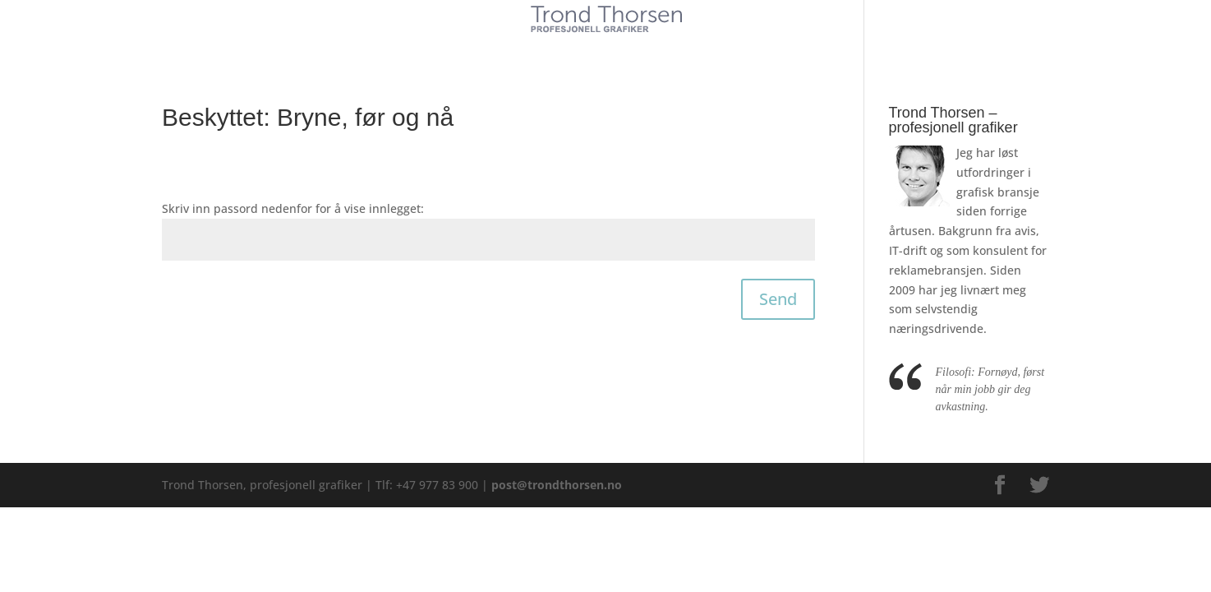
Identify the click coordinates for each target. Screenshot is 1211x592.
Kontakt (728, 47)
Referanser (643, 47)
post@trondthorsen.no (556, 485)
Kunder (480, 47)
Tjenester (556, 47)
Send (778, 299)
